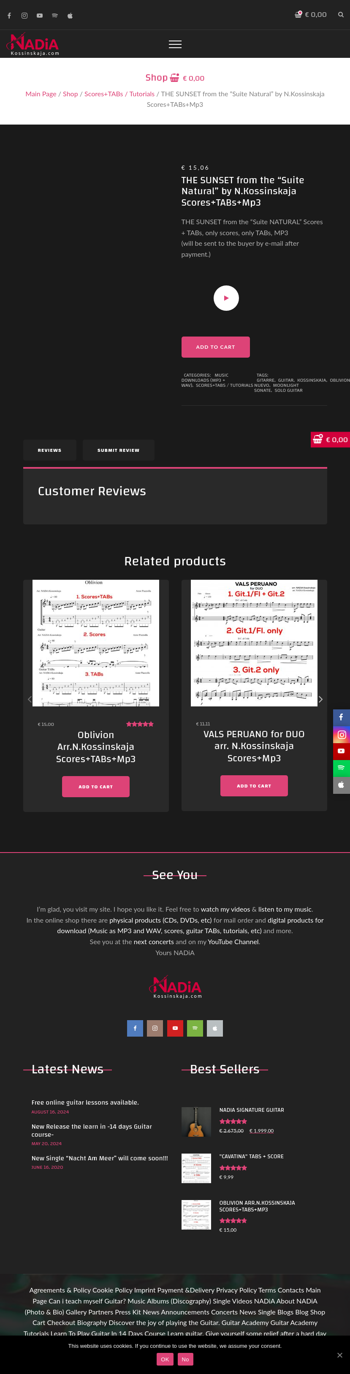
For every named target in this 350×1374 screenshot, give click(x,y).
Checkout (61, 1322)
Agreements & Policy (60, 1290)
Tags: (262, 375)
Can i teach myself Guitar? (87, 1301)
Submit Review (119, 450)
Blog (301, 1312)
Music (136, 1301)
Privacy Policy (236, 1290)
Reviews (50, 450)
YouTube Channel (233, 941)
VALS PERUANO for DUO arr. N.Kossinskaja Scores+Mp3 (253, 746)
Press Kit (128, 1312)
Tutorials (36, 1333)
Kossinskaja (311, 380)
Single (222, 1301)
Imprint (145, 1290)
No (185, 1359)
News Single (257, 1312)
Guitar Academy (245, 1322)
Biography (92, 1322)
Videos (242, 1301)
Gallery (76, 1312)
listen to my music (285, 909)
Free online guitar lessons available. (85, 1102)
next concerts (154, 941)
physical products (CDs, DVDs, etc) (160, 920)
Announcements (185, 1312)
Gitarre (265, 380)
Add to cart (216, 347)
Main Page (40, 94)
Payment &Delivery (185, 1290)
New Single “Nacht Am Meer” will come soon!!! (100, 1158)
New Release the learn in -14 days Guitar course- (92, 1130)
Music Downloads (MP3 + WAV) (205, 380)
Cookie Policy (112, 1290)
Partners (100, 1312)
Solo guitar (288, 390)
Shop (70, 94)
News (151, 1312)
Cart (39, 1322)
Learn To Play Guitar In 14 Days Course (108, 1333)
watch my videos (225, 909)
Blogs (285, 1312)
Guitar (286, 380)
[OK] (339, 1355)
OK (165, 1359)
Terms (267, 1290)
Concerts (224, 1312)
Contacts (291, 1290)
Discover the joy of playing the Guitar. (164, 1322)
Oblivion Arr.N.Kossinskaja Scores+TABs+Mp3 (96, 747)
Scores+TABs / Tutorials (119, 94)
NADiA (264, 1301)
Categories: (198, 375)
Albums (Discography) (179, 1301)
